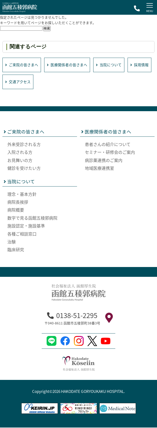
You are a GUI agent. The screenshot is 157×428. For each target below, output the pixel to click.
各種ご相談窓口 (22, 234)
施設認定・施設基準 (26, 226)
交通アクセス (45, 82)
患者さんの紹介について (108, 145)
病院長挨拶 (17, 202)
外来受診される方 (24, 145)
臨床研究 (15, 250)
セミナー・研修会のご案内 (110, 152)
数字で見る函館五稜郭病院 (32, 218)
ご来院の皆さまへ (22, 65)
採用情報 (14, 82)
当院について (109, 65)
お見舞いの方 (19, 160)
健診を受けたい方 (24, 168)
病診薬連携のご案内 (103, 160)
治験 (11, 242)
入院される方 (19, 152)
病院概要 (15, 210)
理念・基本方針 (22, 194)
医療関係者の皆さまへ (67, 65)
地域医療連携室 (99, 168)
